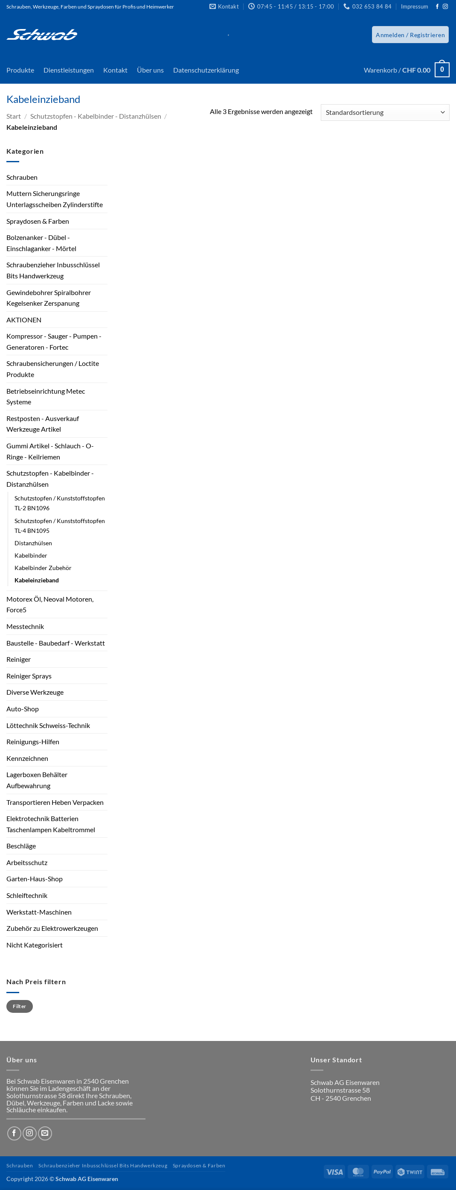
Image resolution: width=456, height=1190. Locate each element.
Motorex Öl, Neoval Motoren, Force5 (49, 604)
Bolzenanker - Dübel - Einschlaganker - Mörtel (41, 242)
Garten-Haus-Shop (34, 878)
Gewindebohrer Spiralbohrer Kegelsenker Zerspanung (48, 297)
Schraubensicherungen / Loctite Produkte (52, 368)
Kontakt (115, 70)
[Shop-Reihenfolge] (385, 112)
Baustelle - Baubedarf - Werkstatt (55, 643)
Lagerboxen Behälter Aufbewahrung (36, 779)
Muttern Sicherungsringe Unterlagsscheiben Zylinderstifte (54, 198)
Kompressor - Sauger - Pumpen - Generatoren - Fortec (54, 341)
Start (13, 116)
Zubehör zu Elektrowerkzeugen (52, 928)
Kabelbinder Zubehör (43, 567)
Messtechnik (25, 626)
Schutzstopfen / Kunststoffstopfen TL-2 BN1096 (60, 503)
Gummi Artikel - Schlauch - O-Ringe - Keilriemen (50, 451)
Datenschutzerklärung (206, 70)
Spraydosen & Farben (37, 221)
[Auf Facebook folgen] (437, 7)
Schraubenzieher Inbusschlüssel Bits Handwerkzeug (53, 270)
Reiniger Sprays (29, 676)
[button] (410, 34)
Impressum (414, 6)
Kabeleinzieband (37, 580)
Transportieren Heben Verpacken (55, 802)
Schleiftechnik (26, 895)
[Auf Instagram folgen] (445, 7)
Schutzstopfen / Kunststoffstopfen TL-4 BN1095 (60, 525)
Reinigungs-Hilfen (32, 741)
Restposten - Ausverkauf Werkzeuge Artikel (42, 423)
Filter (19, 1006)
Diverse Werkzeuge (35, 692)
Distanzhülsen (33, 543)
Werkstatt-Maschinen (39, 912)
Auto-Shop (22, 709)
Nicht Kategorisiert (34, 945)
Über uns (150, 70)
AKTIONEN (23, 320)
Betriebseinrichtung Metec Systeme (45, 396)
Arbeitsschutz (26, 862)
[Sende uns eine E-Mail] (45, 1133)
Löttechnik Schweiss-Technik (48, 725)
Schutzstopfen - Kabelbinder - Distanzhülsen (95, 116)
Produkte (20, 70)
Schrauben (22, 177)
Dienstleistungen (69, 70)
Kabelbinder (31, 555)
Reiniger (18, 659)
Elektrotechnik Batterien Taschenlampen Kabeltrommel (50, 823)
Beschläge (21, 846)
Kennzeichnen (27, 758)
